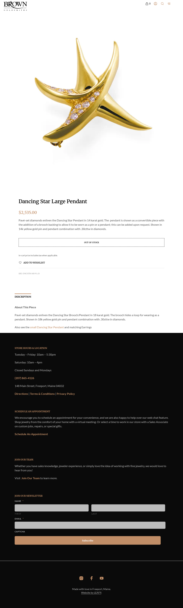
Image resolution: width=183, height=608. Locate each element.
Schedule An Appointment (31, 434)
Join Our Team (30, 478)
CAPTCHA (20, 531)
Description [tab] (23, 296)
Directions (21, 393)
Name (19, 501)
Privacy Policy (66, 393)
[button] (148, 4)
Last (94, 513)
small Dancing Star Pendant (46, 327)
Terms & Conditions (42, 393)
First (18, 513)
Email (19, 518)
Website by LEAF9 (91, 592)
